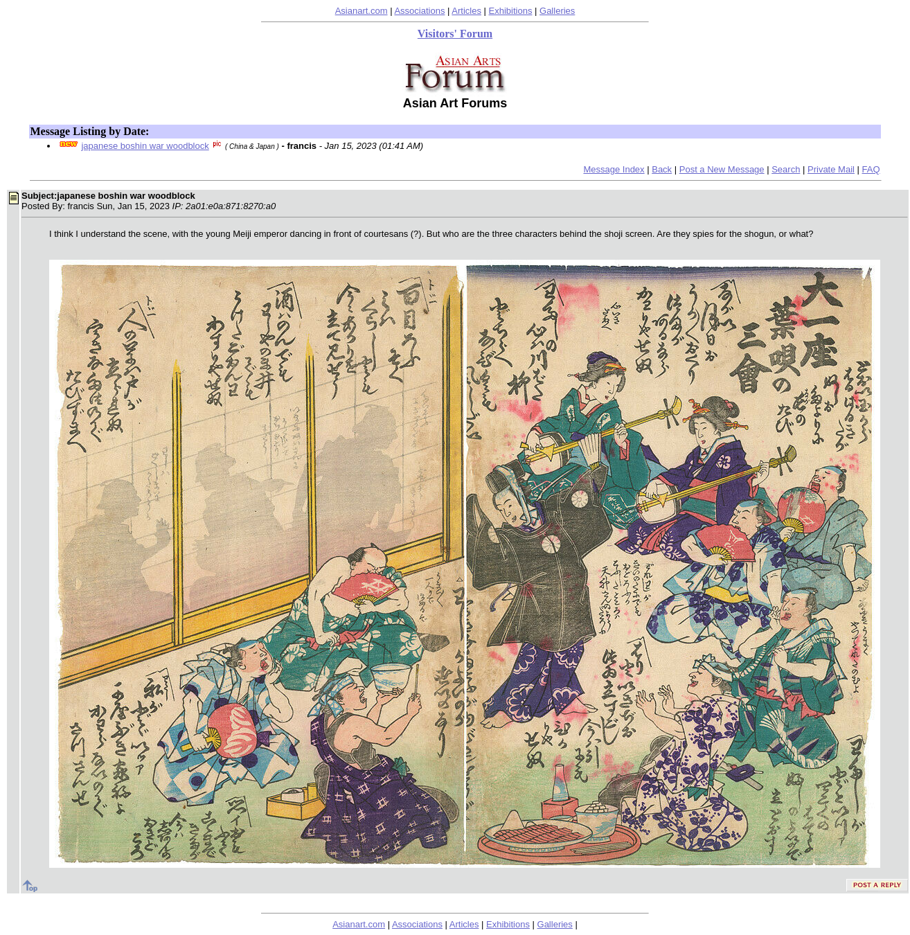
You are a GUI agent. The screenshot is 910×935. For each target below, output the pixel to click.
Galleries (557, 11)
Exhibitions (511, 11)
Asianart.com (361, 11)
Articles (466, 11)
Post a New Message (722, 169)
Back (662, 169)
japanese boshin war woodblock (144, 146)
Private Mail (831, 169)
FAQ (871, 169)
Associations (419, 11)
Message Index (613, 169)
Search (785, 169)
